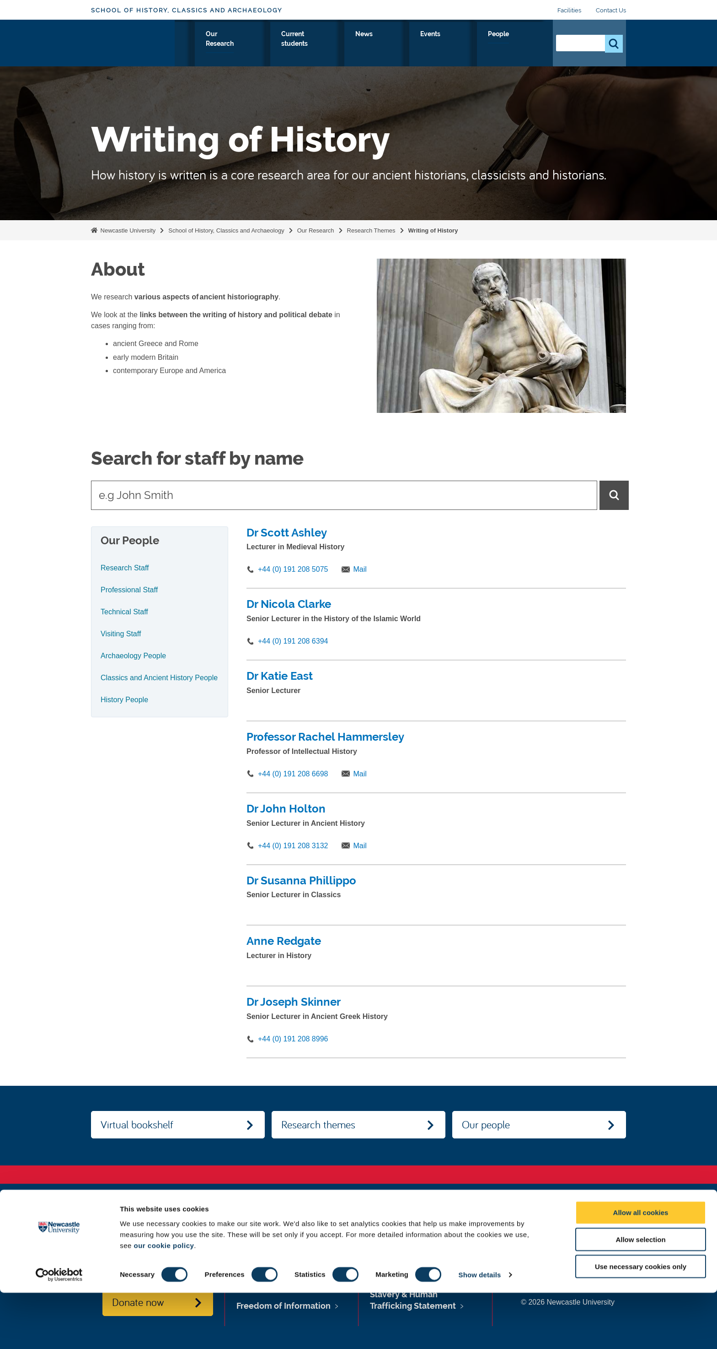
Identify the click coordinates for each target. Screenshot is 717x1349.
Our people (486, 1124)
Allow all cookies (641, 1269)
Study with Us (263, 44)
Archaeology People (133, 656)
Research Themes (371, 230)
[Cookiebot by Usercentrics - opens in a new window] (59, 1331)
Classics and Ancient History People (159, 678)
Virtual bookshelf (137, 1124)
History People (124, 700)
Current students (395, 44)
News (449, 44)
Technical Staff (124, 612)
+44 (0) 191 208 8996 (293, 1039)
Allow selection (640, 1296)
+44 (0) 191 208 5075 (293, 569)
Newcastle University (127, 230)
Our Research (326, 44)
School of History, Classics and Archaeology (186, 10)
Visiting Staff (121, 634)
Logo (133, 42)
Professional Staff (129, 590)
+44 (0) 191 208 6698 (293, 774)
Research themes (318, 1124)
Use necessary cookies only (640, 1323)
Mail (359, 569)
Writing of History (433, 230)
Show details (480, 1331)
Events (486, 44)
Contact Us (611, 10)
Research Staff (125, 568)
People (525, 44)
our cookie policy (164, 1301)
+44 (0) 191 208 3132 (293, 846)
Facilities (569, 10)
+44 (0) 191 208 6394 (293, 641)
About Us (208, 44)
